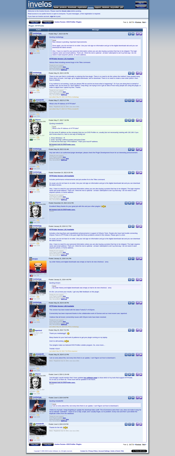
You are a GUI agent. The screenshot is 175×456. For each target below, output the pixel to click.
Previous (137, 22)
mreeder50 (40, 100)
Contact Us (83, 451)
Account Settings (104, 451)
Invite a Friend (115, 451)
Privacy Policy (93, 451)
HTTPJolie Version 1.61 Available (61, 229)
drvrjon (35, 259)
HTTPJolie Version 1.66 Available (61, 306)
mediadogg (37, 33)
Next (144, 22)
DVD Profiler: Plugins (74, 22)
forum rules (66, 11)
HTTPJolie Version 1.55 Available (61, 176)
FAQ (122, 451)
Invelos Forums (60, 22)
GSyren (38, 120)
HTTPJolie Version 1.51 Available (61, 59)
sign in (52, 16)
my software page (90, 378)
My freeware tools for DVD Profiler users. (62, 144)
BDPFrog (64, 69)
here (64, 67)
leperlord (38, 330)
